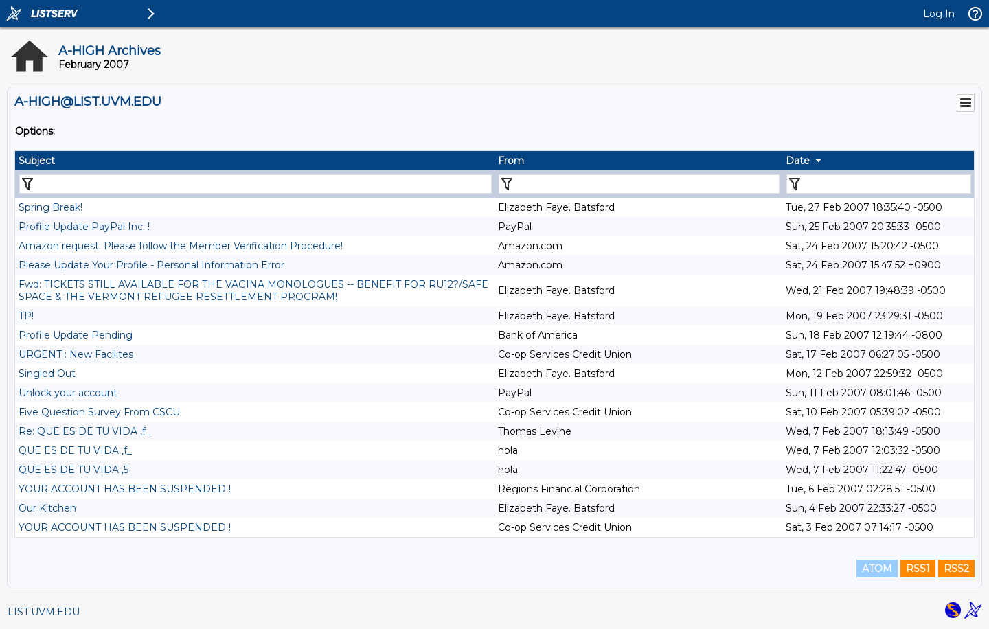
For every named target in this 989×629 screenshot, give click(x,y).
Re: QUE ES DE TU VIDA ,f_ (84, 431)
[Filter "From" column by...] (639, 184)
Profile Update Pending (76, 335)
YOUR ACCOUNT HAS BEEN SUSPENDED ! (125, 489)
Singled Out (47, 373)
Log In (939, 14)
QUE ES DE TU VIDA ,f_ (75, 450)
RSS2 (956, 568)
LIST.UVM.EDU (44, 612)
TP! (26, 316)
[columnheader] (254, 160)
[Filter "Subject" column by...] (255, 184)
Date (798, 161)
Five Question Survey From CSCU (99, 412)
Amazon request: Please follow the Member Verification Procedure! (181, 246)
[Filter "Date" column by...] (878, 184)
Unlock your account (68, 393)
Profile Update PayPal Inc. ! (84, 226)
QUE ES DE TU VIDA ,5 (73, 470)
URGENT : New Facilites (76, 354)
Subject (37, 161)
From (511, 161)
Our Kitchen (47, 508)
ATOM (877, 568)
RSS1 (918, 568)
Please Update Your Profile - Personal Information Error (151, 265)
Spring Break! (50, 207)
